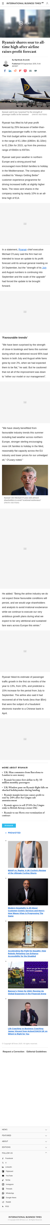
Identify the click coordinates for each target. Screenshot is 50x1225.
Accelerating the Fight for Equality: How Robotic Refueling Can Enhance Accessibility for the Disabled (27, 953)
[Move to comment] (35, 70)
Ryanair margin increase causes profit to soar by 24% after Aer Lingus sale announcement (23, 798)
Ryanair (23, 249)
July (44, 267)
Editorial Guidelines (37, 1051)
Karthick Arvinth (22, 60)
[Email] (30, 70)
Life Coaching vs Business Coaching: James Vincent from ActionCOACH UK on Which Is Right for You (27, 1031)
